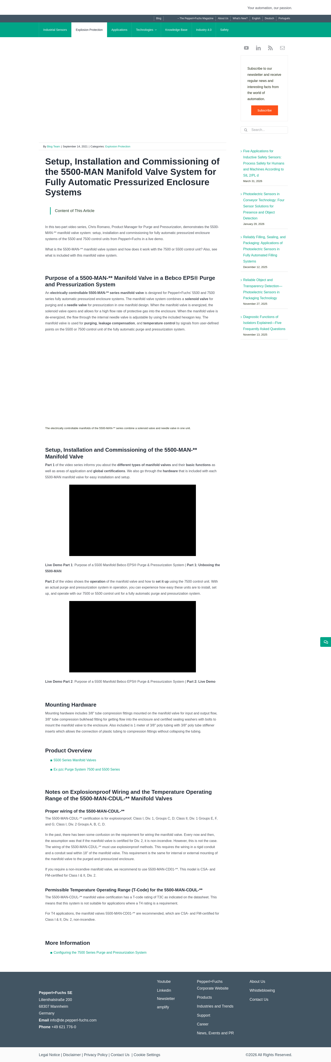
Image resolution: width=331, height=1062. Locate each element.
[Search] (246, 130)
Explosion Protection (117, 146)
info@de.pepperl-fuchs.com (73, 1020)
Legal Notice (49, 1055)
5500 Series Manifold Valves (75, 760)
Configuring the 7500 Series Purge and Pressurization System (100, 952)
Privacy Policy (95, 1055)
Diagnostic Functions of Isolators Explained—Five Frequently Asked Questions (264, 323)
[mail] (281, 48)
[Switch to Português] (284, 18)
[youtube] (246, 48)
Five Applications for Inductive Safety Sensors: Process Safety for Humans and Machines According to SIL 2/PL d (263, 163)
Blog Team (53, 146)
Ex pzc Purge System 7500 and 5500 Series (87, 769)
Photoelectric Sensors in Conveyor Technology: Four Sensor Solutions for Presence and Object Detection (263, 206)
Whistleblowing (262, 990)
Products (204, 997)
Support (203, 1015)
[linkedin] (257, 48)
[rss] (269, 48)
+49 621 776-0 (64, 1027)
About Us (257, 981)
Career (203, 1024)
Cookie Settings (147, 1055)
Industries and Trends (215, 1006)
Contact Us (259, 999)
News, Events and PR (215, 1033)
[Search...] (264, 130)
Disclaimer (72, 1055)
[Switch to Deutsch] (269, 18)
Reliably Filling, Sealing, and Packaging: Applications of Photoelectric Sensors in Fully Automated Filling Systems (264, 249)
